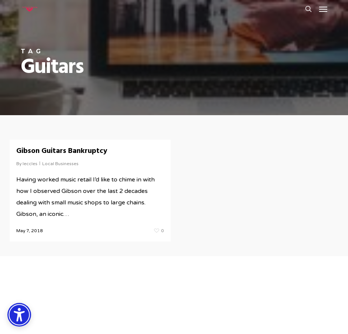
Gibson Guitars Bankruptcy (61, 151)
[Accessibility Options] (19, 315)
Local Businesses (60, 163)
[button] (323, 9)
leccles (30, 163)
